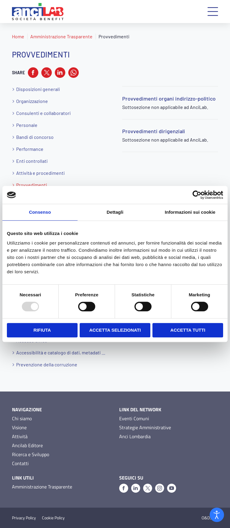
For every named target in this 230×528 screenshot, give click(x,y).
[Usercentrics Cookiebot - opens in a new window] (197, 194)
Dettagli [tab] (115, 212)
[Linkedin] (135, 488)
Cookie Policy (53, 518)
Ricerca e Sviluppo (30, 454)
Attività (20, 436)
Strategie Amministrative (145, 427)
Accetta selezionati (115, 330)
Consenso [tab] (40, 212)
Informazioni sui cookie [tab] (190, 212)
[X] (147, 488)
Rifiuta (42, 330)
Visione (19, 427)
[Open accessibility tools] (217, 515)
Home (18, 36)
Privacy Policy (24, 518)
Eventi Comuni (134, 418)
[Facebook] (123, 488)
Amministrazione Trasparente (61, 36)
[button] (213, 11)
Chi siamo (22, 418)
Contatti (20, 463)
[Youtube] (171, 488)
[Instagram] (159, 488)
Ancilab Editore (27, 445)
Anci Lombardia (135, 436)
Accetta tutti (187, 330)
